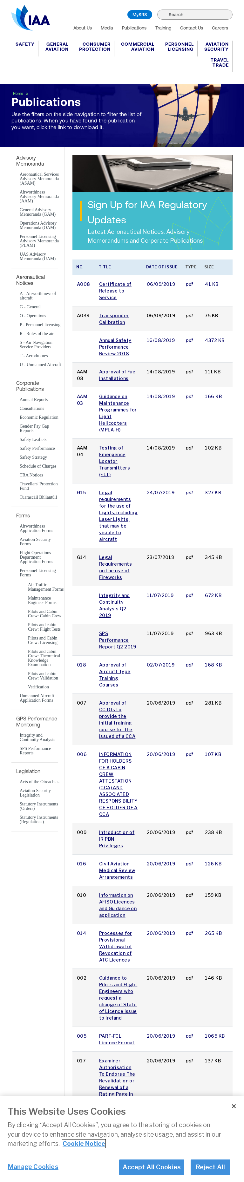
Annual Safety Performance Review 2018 (115, 347)
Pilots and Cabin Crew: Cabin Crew (44, 613)
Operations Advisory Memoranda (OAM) (38, 225)
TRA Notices (31, 475)
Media (107, 27)
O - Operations (33, 316)
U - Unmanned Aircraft (40, 365)
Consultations (32, 408)
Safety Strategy (33, 457)
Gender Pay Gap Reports (34, 428)
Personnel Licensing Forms (38, 572)
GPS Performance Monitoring (36, 721)
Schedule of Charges (38, 466)
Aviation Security (216, 47)
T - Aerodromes (34, 356)
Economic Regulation (39, 417)
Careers (220, 27)
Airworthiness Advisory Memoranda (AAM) (39, 196)
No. (80, 267)
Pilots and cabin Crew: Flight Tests (44, 627)
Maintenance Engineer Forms (42, 600)
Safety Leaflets (33, 439)
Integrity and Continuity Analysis (37, 737)
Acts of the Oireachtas (39, 782)
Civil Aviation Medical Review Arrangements (117, 870)
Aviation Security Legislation (35, 793)
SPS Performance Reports (35, 750)
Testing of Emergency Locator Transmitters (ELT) (114, 461)
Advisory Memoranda (30, 161)
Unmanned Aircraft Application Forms (37, 698)
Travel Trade (220, 62)
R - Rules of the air (37, 334)
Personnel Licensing (179, 47)
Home (18, 93)
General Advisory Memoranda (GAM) (38, 212)
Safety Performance (37, 448)
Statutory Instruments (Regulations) (39, 819)
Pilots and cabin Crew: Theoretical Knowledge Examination (44, 658)
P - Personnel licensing (40, 325)
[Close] (234, 1106)
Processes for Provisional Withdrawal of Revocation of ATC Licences (115, 946)
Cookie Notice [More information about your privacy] (84, 1143)
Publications (134, 27)
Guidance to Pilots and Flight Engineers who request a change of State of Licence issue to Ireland (118, 998)
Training (163, 27)
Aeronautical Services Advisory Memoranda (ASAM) (39, 179)
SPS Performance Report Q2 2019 (117, 640)
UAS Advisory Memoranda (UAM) (38, 256)
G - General (30, 307)
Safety (25, 44)
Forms (23, 515)
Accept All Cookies (152, 1167)
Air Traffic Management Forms (46, 587)
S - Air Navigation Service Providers (36, 344)
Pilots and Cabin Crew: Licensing (43, 640)
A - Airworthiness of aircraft (38, 296)
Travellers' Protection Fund (39, 486)
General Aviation (57, 47)
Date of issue (162, 267)
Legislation (28, 771)
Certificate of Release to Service (115, 290)
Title (104, 267)
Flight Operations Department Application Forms (36, 557)
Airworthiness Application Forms (36, 528)
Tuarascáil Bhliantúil (38, 497)
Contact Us (191, 27)
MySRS (139, 14)
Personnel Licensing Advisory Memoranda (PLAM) (39, 241)
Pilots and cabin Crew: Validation (43, 676)
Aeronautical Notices (30, 280)
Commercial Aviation (137, 47)
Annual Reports (34, 399)
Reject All (210, 1167)
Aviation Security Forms (35, 541)
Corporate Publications (30, 386)
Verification (38, 687)
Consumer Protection (95, 47)
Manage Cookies (33, 1167)
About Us (82, 27)
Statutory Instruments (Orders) (39, 806)
